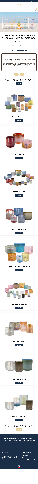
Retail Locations (29, 8)
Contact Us (21, 10)
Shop (5, 8)
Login (29, 10)
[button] (31, 5)
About (4, 10)
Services (19, 8)
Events (12, 10)
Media (14, 8)
